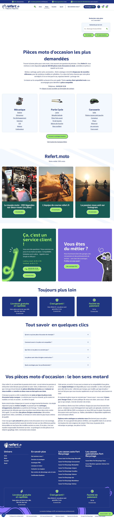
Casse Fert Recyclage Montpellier (68, 465)
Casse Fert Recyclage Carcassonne (69, 462)
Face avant (94, 129)
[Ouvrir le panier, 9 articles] (106, 6)
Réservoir (94, 123)
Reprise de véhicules (72, 516)
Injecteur (20, 121)
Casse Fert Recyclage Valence (67, 474)
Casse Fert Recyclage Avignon (67, 468)
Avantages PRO (36, 462)
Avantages (90, 7)
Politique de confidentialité (16, 516)
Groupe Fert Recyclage (87, 516)
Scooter (6, 461)
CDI (19, 123)
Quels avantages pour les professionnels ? (57, 365)
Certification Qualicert (37, 475)
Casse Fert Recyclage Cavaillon (67, 471)
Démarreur (19, 115)
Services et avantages (38, 459)
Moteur (19, 126)
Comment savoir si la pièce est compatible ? (57, 342)
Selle (94, 112)
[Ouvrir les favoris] (103, 6)
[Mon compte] (98, 6)
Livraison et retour (36, 466)
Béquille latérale (57, 115)
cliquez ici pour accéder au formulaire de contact (58, 88)
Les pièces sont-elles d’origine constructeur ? (57, 357)
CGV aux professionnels (46, 516)
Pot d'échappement (19, 118)
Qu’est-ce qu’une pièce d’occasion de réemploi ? (57, 334)
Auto (5, 456)
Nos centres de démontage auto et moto (43, 472)
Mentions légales (60, 516)
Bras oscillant (57, 126)
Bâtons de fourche (57, 123)
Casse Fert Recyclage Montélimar (68, 480)
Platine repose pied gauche (94, 115)
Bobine (19, 112)
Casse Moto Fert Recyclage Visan (96, 461)
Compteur (94, 118)
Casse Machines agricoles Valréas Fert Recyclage (97, 465)
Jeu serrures (94, 126)
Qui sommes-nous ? (74, 7)
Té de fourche (57, 121)
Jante (57, 112)
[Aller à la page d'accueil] (11, 6)
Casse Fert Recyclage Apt (66, 477)
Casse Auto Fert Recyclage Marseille (69, 458)
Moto (5, 458)
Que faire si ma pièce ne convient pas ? (57, 350)
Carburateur (20, 129)
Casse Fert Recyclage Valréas (67, 484)
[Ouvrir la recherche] (35, 7)
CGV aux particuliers (31, 516)
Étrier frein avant (57, 118)
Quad (5, 463)
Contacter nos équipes (38, 469)
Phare (94, 121)
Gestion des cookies (100, 516)
